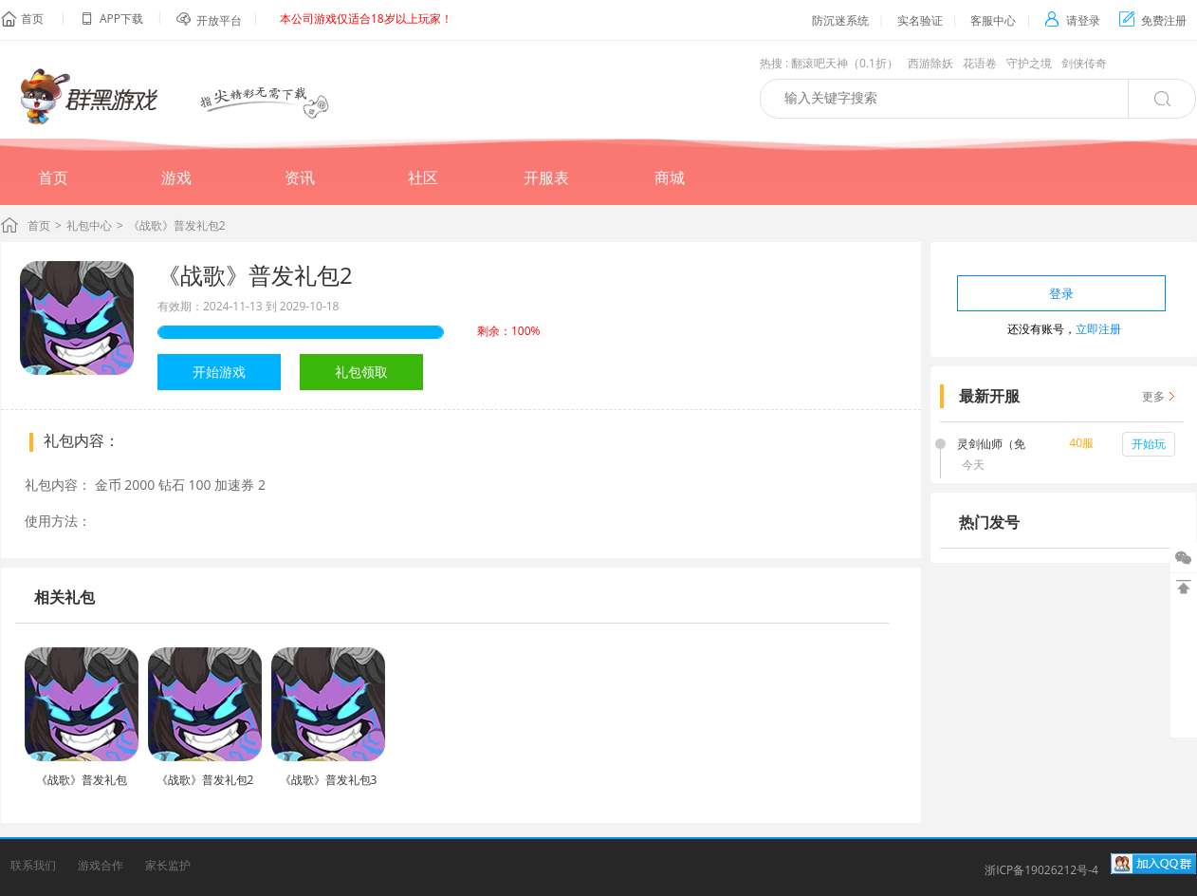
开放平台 (219, 20)
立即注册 (1098, 329)
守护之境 (1029, 63)
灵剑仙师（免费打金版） (991, 445)
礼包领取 (361, 372)
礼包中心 (89, 225)
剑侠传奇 (1084, 63)
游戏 (176, 177)
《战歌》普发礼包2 (255, 274)
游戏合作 (100, 865)
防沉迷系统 (840, 20)
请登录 (1072, 20)
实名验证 (920, 20)
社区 (423, 177)
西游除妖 (930, 63)
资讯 (300, 177)
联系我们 (33, 865)
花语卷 (980, 63)
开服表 (546, 177)
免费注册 (1153, 20)
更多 (1153, 396)
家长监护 (168, 865)
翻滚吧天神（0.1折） (844, 63)
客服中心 (993, 20)
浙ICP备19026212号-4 (1041, 870)
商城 (669, 177)
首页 (32, 18)
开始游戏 (219, 372)
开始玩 (1149, 444)
